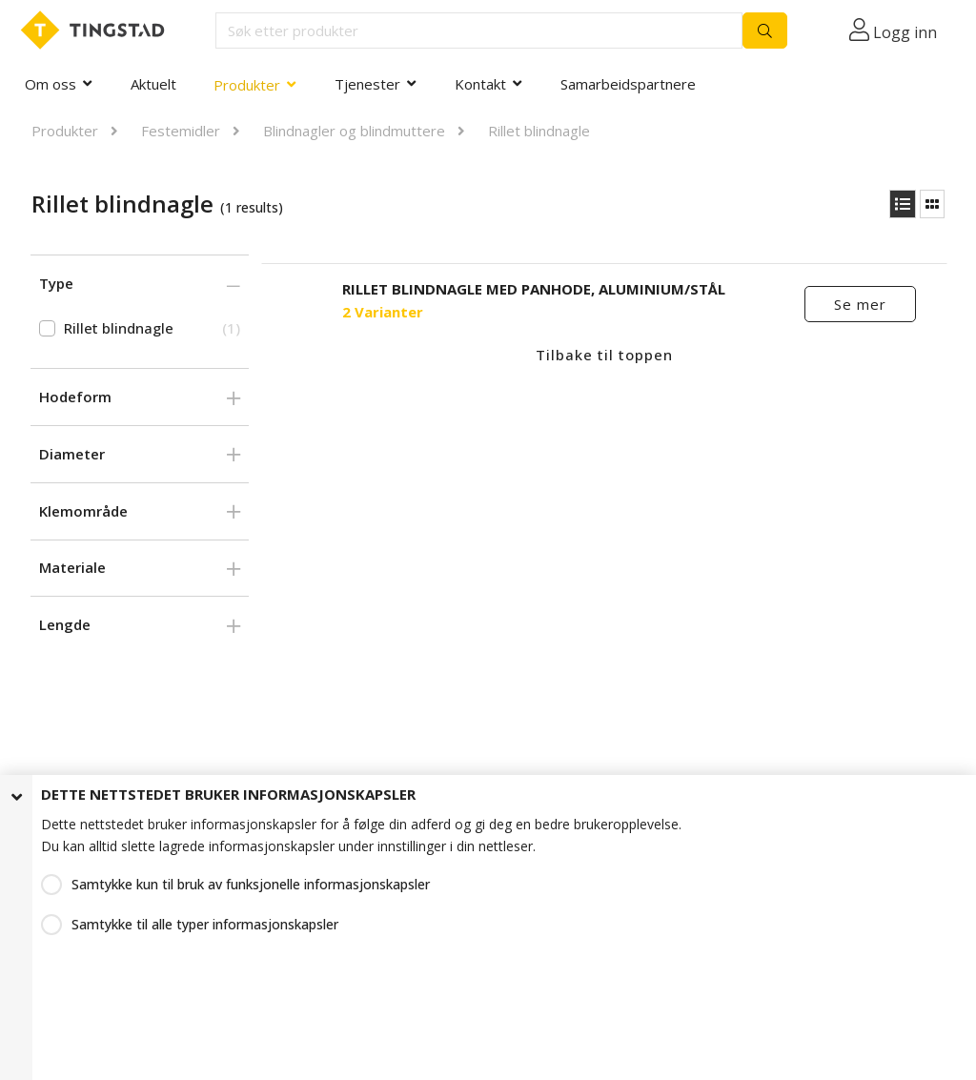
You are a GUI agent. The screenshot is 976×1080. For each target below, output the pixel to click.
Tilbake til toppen (604, 354)
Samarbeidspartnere (628, 83)
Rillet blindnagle (539, 130)
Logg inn (905, 32)
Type (56, 283)
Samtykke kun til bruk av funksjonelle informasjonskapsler (250, 884)
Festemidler (180, 130)
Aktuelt (153, 83)
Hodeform (75, 396)
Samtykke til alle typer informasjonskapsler (204, 924)
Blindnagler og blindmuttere (354, 130)
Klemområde (83, 510)
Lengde (65, 624)
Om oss (50, 83)
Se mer (860, 304)
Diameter (72, 453)
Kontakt (480, 83)
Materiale (72, 567)
